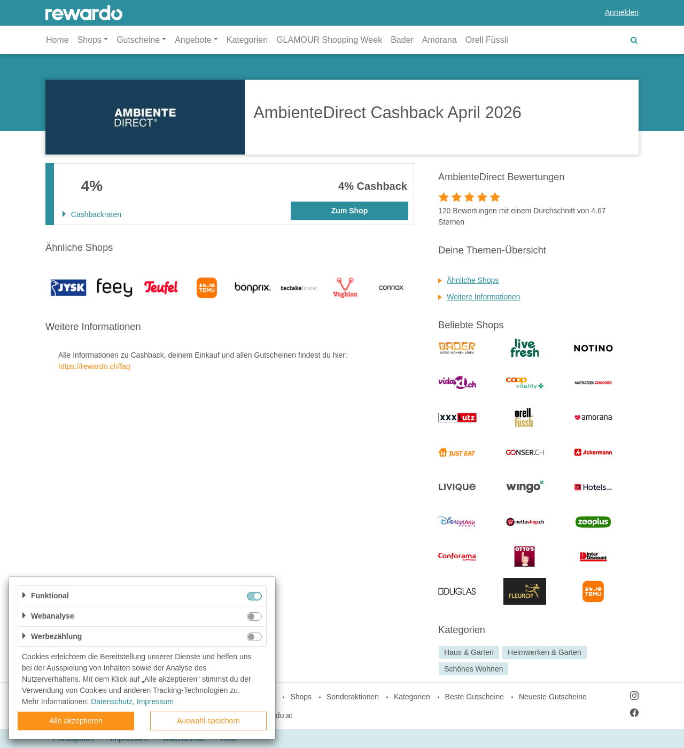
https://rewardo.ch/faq (94, 366)
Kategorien (247, 39)
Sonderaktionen (353, 696)
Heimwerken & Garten (544, 652)
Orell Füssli (486, 39)
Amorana (439, 39)
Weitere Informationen (483, 296)
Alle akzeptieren (76, 720)
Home (57, 39)
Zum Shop (349, 210)
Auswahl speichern (208, 720)
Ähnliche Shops (473, 280)
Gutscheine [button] (138, 39)
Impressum (155, 701)
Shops (301, 696)
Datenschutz (112, 701)
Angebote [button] (193, 39)
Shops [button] (89, 39)
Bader (402, 39)
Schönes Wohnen (473, 669)
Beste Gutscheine (474, 696)
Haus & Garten (469, 652)
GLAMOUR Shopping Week (329, 39)
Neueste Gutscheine (553, 696)
